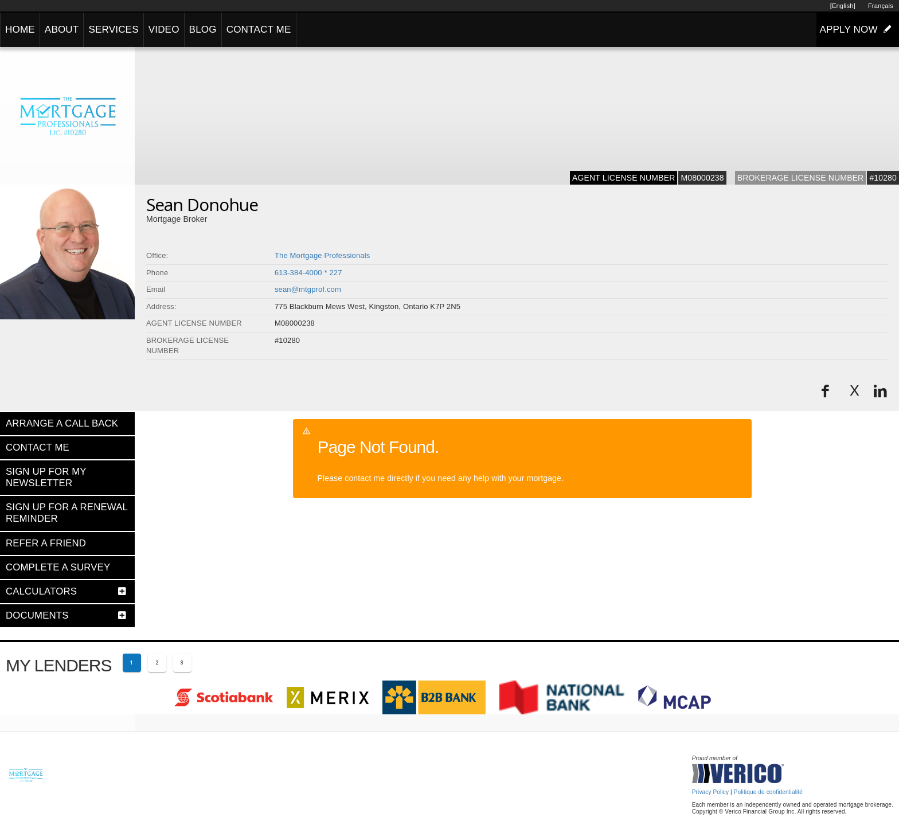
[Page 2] (157, 663)
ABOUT (62, 29)
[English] (842, 5)
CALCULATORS (41, 591)
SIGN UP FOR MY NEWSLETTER (46, 477)
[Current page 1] (132, 663)
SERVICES (113, 29)
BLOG (203, 29)
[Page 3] (182, 663)
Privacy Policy (710, 792)
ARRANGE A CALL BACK (62, 423)
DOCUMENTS (37, 615)
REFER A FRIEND (46, 543)
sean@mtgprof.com (308, 289)
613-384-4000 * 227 (308, 272)
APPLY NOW (857, 29)
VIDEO (163, 29)
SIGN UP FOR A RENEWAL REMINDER (66, 513)
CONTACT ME (258, 29)
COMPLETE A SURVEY (58, 567)
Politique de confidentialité (768, 792)
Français (880, 5)
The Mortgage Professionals (322, 255)
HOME (20, 29)
